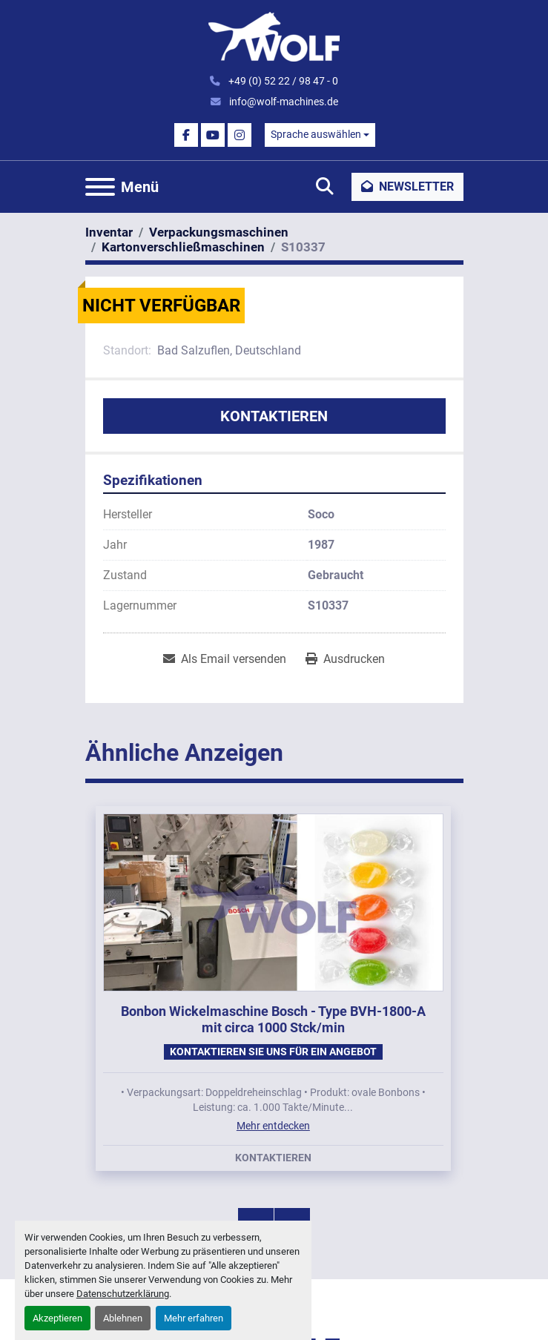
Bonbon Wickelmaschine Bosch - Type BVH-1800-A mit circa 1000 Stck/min (273, 1019)
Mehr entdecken (273, 1126)
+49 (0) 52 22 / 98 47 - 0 (282, 81)
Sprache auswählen (316, 134)
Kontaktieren (274, 416)
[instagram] (239, 135)
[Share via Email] (224, 659)
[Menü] (100, 187)
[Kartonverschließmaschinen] (183, 247)
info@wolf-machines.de (282, 102)
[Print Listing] (345, 659)
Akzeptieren (57, 1318)
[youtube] (213, 135)
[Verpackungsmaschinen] (218, 232)
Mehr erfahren (193, 1318)
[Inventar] (109, 232)
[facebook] (186, 135)
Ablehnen (122, 1318)
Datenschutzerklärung (122, 1293)
